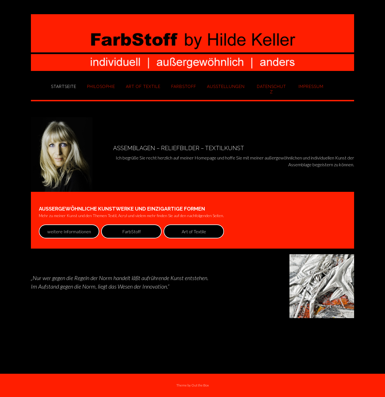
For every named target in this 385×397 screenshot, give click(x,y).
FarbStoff (183, 86)
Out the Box (200, 385)
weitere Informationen (69, 231)
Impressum (311, 86)
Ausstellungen (226, 86)
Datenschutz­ (271, 89)
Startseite (63, 86)
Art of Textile (143, 86)
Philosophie (101, 86)
